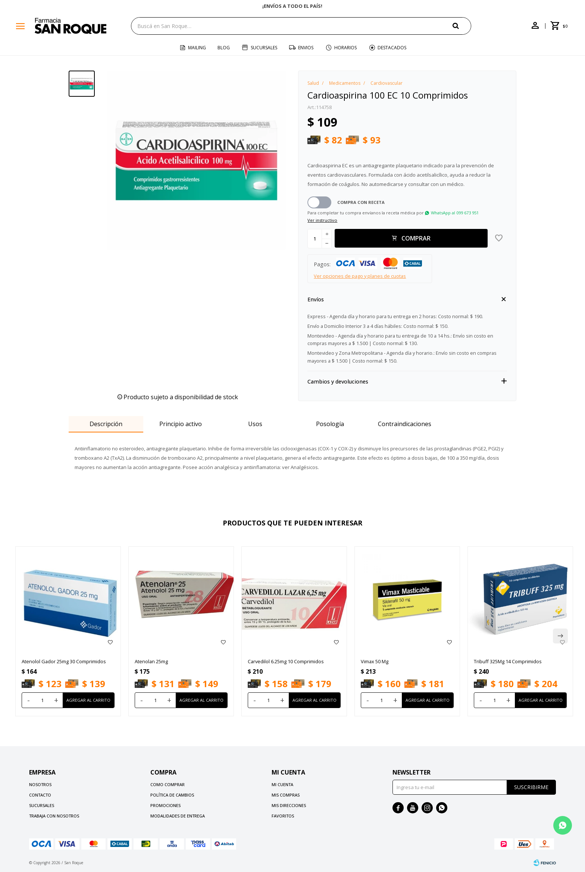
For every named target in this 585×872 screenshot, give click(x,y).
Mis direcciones (289, 805)
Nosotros (40, 784)
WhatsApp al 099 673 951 (455, 212)
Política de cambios (172, 795)
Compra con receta (361, 202)
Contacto (40, 795)
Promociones (165, 805)
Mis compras (286, 795)
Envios (305, 47)
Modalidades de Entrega (177, 816)
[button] (462, 25)
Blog (224, 47)
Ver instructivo (322, 220)
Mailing (197, 47)
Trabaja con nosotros (54, 816)
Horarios (345, 47)
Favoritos (283, 816)
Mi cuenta (282, 784)
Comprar (416, 238)
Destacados (392, 47)
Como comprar (167, 784)
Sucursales (264, 47)
